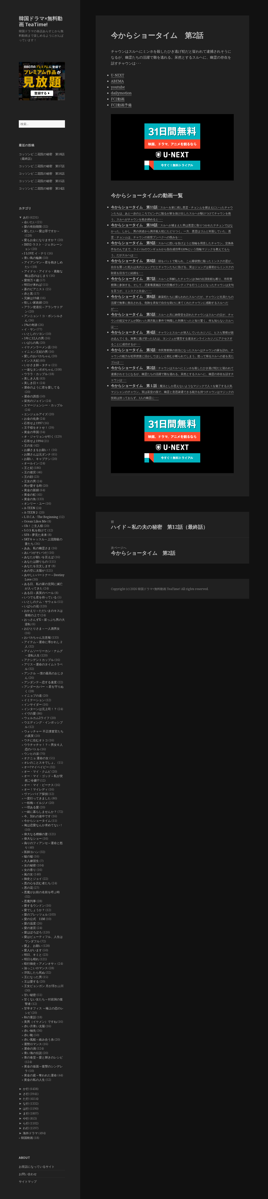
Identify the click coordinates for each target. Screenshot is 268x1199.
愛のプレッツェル (36, 914)
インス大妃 (31, 360)
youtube (118, 87)
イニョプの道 (33, 695)
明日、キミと (33, 955)
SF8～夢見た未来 (35, 535)
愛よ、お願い (33, 946)
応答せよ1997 (33, 423)
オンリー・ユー (34, 503)
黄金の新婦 (31, 490)
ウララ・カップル (36, 374)
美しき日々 (31, 383)
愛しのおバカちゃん (37, 356)
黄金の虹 (30, 494)
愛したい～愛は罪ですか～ (42, 231)
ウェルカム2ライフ (37, 718)
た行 (26, 1099)
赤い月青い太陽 (34, 1026)
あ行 (26, 217)
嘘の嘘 (28, 856)
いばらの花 (31, 606)
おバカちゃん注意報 (37, 637)
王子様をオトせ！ (36, 427)
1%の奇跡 (30, 325)
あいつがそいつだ (36, 553)
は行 (26, 1108)
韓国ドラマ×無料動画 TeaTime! (40, 21)
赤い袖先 (30, 1031)
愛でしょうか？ (34, 910)
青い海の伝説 (33, 1053)
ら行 (26, 1123)
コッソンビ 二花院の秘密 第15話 (42, 181)
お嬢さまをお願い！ (37, 450)
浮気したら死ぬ (34, 972)
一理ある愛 (31, 807)
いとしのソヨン (34, 334)
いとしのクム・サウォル (40, 602)
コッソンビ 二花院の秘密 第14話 (42, 188)
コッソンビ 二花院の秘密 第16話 (42, 173)
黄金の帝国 (31, 432)
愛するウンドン (34, 905)
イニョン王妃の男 (36, 352)
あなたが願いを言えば (39, 557)
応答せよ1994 (33, 441)
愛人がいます (33, 950)
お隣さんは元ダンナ (37, 454)
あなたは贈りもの (36, 561)
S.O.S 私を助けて (35, 530)
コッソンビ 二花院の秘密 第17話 (42, 166)
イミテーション (34, 700)
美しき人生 (31, 378)
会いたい (30, 222)
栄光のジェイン (34, 401)
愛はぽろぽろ (33, 932)
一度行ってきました (37, 798)
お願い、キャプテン (37, 459)
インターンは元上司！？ (40, 709)
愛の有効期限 (33, 226)
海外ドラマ (30, 1133)
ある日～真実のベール (39, 593)
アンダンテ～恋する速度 (40, 682)
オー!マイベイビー (36, 767)
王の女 (28, 445)
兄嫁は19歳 (31, 298)
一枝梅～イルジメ (36, 803)
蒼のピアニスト (34, 289)
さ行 (26, 1094)
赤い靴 (28, 1035)
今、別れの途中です (37, 816)
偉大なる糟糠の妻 (36, 834)
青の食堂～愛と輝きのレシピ (43, 1057)
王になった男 (33, 977)
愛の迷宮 (30, 928)
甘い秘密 (30, 995)
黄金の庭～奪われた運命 (40, 1075)
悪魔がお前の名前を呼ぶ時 (42, 892)
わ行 (26, 1128)
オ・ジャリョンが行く (39, 436)
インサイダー (33, 704)
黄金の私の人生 (34, 1080)
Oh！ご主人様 (33, 526)
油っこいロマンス (36, 968)
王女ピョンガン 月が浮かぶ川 (43, 986)
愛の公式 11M (34, 919)
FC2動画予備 (121, 105)
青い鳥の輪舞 (33, 258)
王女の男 (30, 481)
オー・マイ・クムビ (37, 771)
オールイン (31, 463)
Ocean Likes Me (35, 521)
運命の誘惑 (31, 396)
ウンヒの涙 (31, 754)
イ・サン (30, 329)
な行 (26, 1103)
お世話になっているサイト (37, 1167)
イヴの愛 (30, 713)
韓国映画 (27, 1138)
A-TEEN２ (31, 512)
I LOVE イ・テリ (35, 253)
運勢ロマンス (33, 1044)
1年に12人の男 (34, 338)
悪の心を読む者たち (37, 883)
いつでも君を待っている (40, 597)
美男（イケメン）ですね (40, 1022)
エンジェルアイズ (36, 414)
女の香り (30, 870)
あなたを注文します (37, 566)
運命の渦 (30, 1048)
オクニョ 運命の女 (36, 758)
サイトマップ (28, 1181)
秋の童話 (30, 1017)
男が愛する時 (33, 486)
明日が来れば (33, 285)
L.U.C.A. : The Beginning (41, 517)
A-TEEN (29, 508)
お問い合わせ (28, 1174)
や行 (26, 1118)
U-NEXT (117, 75)
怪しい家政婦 (33, 302)
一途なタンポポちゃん (39, 369)
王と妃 (28, 468)
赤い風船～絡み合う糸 (39, 1039)
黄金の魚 (30, 499)
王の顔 (28, 477)
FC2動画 (118, 99)
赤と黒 (28, 293)
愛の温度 (30, 923)
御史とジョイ (33, 879)
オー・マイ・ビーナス (39, 785)
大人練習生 (31, 861)
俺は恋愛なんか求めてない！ (43, 825)
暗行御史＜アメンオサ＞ (40, 964)
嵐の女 (28, 874)
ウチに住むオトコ (36, 740)
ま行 (26, 1113)
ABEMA (117, 81)
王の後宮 (30, 472)
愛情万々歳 (31, 280)
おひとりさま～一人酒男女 (42, 628)
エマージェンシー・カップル (43, 405)
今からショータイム (37, 821)
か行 (26, 1089)
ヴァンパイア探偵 (36, 794)
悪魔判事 (30, 901)
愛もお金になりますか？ (40, 240)
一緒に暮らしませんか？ (40, 812)
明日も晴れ (31, 959)
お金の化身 (31, 419)
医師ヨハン (31, 852)
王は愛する (31, 981)
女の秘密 (30, 865)
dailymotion (121, 93)
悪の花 (28, 888)
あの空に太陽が (34, 570)
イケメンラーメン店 (37, 347)
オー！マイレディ (36, 789)
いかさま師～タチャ (37, 365)
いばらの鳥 (31, 343)
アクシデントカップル (39, 660)
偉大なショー (33, 838)
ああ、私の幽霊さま (37, 548)
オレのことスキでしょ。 (40, 762)
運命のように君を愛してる (42, 387)
